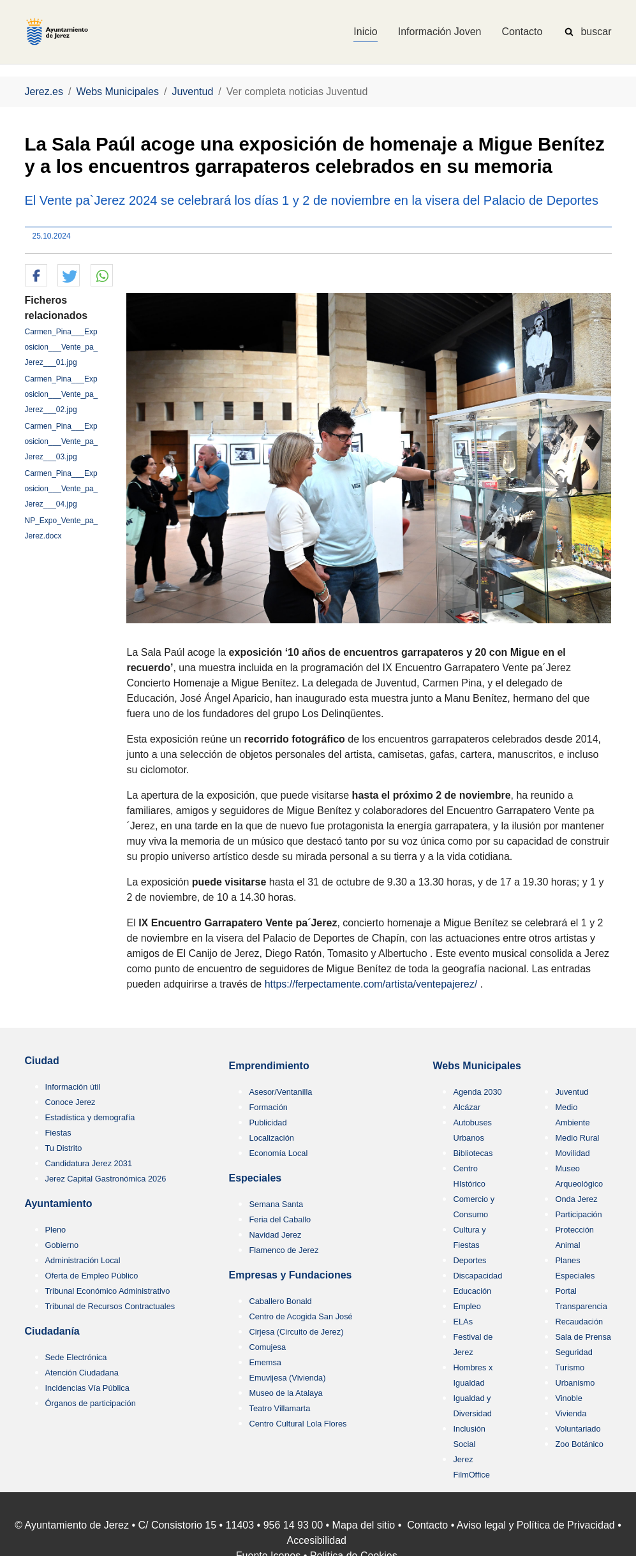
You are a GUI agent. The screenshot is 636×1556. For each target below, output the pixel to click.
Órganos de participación (90, 1403)
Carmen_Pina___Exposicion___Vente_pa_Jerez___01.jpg (61, 347)
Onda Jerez (576, 1199)
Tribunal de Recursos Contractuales (110, 1306)
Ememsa (265, 1362)
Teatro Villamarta (279, 1408)
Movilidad (572, 1153)
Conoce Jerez (70, 1102)
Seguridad (573, 1352)
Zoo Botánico (579, 1444)
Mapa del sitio (364, 1525)
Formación (268, 1107)
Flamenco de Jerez (283, 1250)
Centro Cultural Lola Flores (297, 1423)
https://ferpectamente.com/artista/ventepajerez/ (371, 984)
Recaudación (579, 1321)
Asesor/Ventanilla (280, 1092)
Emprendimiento (268, 1065)
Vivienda (570, 1413)
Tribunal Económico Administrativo (107, 1291)
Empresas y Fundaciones (289, 1275)
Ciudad (42, 1060)
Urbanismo (575, 1383)
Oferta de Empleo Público (91, 1275)
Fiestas (58, 1132)
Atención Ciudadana (82, 1372)
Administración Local (83, 1260)
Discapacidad (477, 1275)
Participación (578, 1214)
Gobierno (62, 1245)
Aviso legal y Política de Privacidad (536, 1525)
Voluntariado (577, 1429)
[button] (36, 276)
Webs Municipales (477, 1065)
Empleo (466, 1306)
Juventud (571, 1092)
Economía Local (278, 1153)
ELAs (463, 1321)
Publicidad (267, 1122)
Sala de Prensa (583, 1337)
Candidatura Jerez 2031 (89, 1163)
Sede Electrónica (76, 1357)
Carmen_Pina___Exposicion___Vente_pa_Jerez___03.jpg (61, 441)
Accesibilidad (316, 1540)
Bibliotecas (472, 1153)
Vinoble (568, 1398)
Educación (472, 1291)
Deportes (469, 1260)
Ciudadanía (52, 1331)
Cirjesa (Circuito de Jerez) (296, 1332)
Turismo (569, 1367)
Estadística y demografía (90, 1117)
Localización (271, 1138)
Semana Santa (276, 1204)
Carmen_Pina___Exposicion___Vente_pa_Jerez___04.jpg (61, 488)
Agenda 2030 (477, 1092)
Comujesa (267, 1347)
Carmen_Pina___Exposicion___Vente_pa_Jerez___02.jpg (61, 394)
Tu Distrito (63, 1148)
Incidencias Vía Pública (87, 1388)
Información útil (73, 1087)
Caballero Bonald (280, 1301)
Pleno (55, 1229)
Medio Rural (577, 1138)
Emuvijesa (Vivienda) (287, 1377)
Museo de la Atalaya (285, 1393)
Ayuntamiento (58, 1203)
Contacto (427, 1525)
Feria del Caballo (280, 1219)
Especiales (254, 1178)
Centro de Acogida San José (300, 1316)
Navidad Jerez (275, 1235)
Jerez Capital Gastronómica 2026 (105, 1178)
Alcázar (466, 1107)
